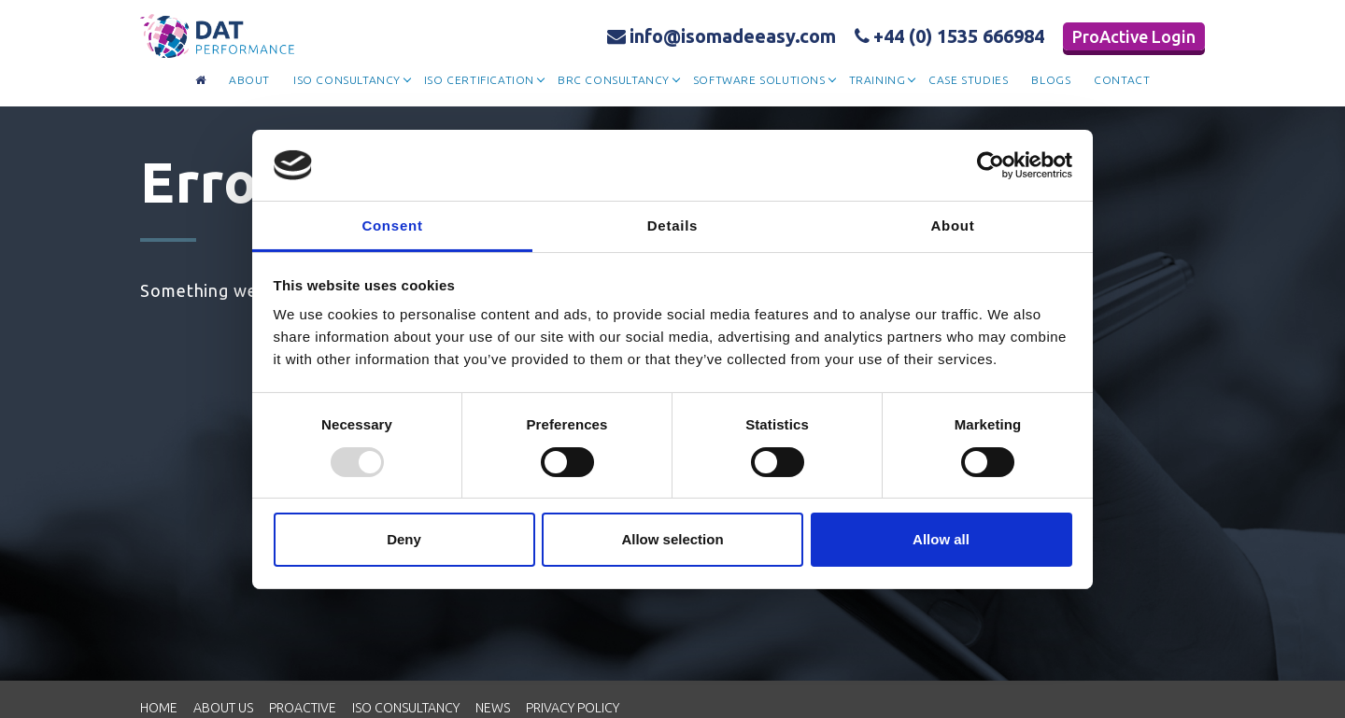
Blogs (1050, 80)
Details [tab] (672, 225)
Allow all (941, 539)
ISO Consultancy (406, 707)
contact (1122, 80)
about (249, 80)
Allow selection (672, 539)
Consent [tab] (391, 225)
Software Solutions (759, 80)
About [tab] (952, 225)
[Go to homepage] (200, 81)
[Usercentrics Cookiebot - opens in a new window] (990, 165)
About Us (223, 707)
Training (877, 80)
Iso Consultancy (347, 80)
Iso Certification (479, 80)
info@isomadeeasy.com (721, 36)
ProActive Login (1134, 36)
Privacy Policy (572, 707)
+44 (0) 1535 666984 (949, 36)
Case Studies (968, 80)
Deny (404, 539)
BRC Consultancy (614, 80)
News (492, 707)
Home (158, 707)
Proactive (302, 707)
